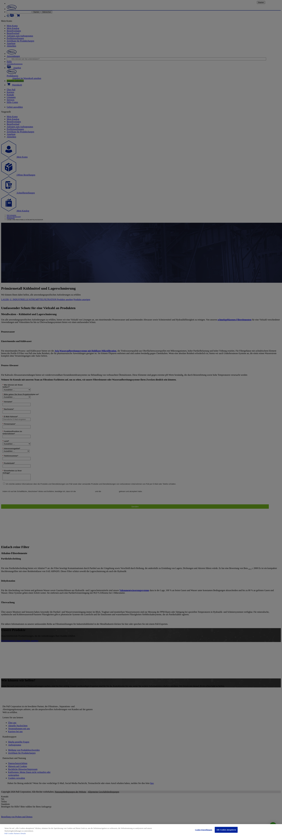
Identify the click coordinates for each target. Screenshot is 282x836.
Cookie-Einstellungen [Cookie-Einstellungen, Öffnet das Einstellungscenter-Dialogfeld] (203, 830)
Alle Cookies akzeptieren (226, 830)
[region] (141, 830)
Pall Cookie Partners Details (15, 833)
